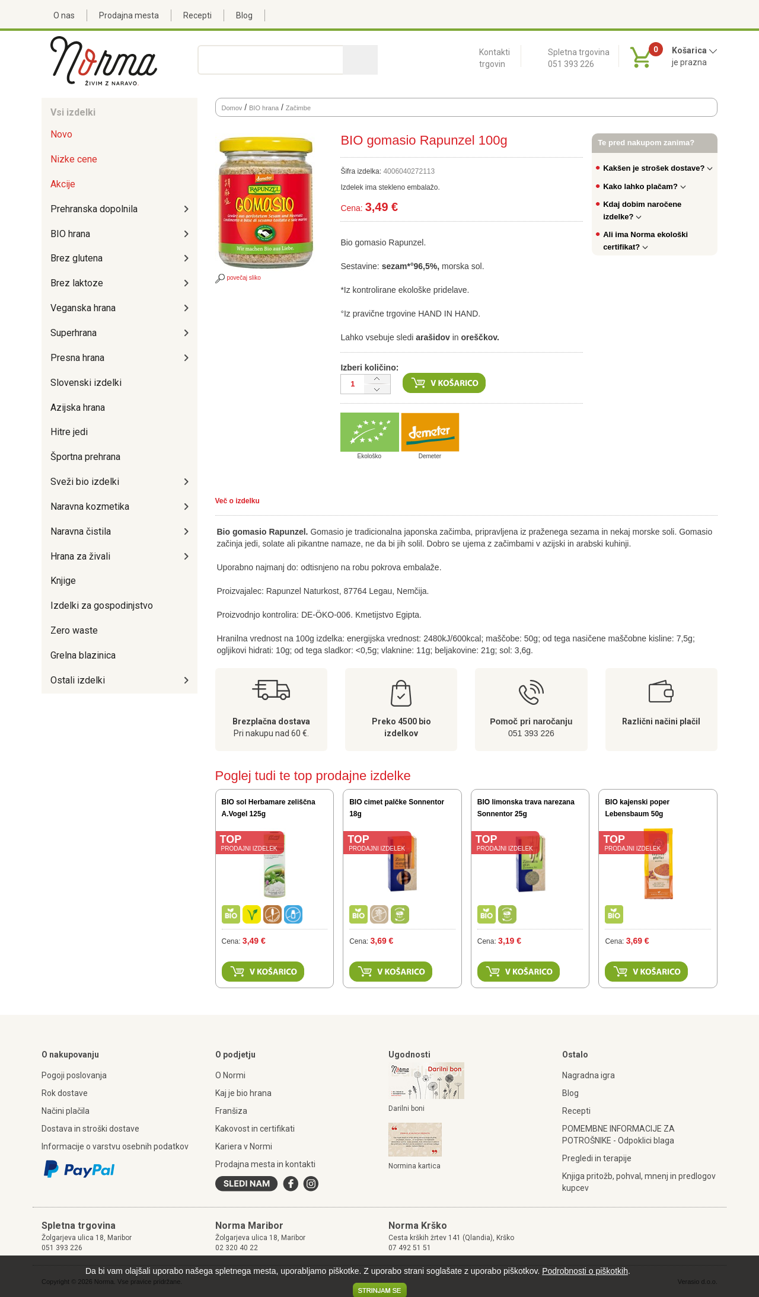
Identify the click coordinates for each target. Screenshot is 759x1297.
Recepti (197, 15)
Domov (232, 107)
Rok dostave (65, 1093)
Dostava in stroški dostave (90, 1128)
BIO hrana (70, 233)
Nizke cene (73, 159)
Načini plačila (66, 1111)
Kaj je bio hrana (243, 1093)
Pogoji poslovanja (74, 1075)
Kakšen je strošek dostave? (658, 168)
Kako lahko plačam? (644, 186)
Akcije (62, 184)
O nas (64, 15)
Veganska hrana (83, 308)
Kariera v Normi (243, 1146)
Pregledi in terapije (597, 1158)
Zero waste (74, 630)
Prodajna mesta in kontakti (265, 1164)
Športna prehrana (85, 456)
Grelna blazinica (83, 655)
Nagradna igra (588, 1075)
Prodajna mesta (129, 15)
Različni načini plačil (661, 721)
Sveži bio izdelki (84, 481)
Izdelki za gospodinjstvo (101, 605)
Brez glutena (76, 258)
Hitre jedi (69, 431)
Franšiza (231, 1111)
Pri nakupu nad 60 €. (271, 733)
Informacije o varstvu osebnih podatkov (115, 1146)
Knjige (63, 580)
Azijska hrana (77, 407)
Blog (244, 15)
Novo (61, 134)
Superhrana (73, 332)
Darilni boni (406, 1108)
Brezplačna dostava (271, 721)
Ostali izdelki (77, 680)
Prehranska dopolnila (94, 209)
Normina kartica (414, 1166)
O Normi (230, 1075)
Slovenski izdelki (86, 382)
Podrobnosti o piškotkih (585, 1271)
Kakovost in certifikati (255, 1128)
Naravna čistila (80, 531)
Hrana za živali (80, 556)
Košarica (694, 50)
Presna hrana (77, 357)
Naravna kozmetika (89, 506)
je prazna (689, 62)
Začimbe (298, 107)
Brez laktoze (76, 283)
